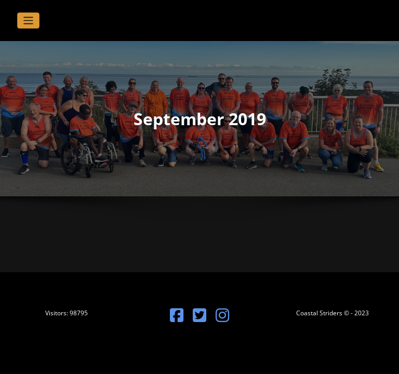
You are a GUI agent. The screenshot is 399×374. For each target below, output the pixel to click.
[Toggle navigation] (28, 20)
